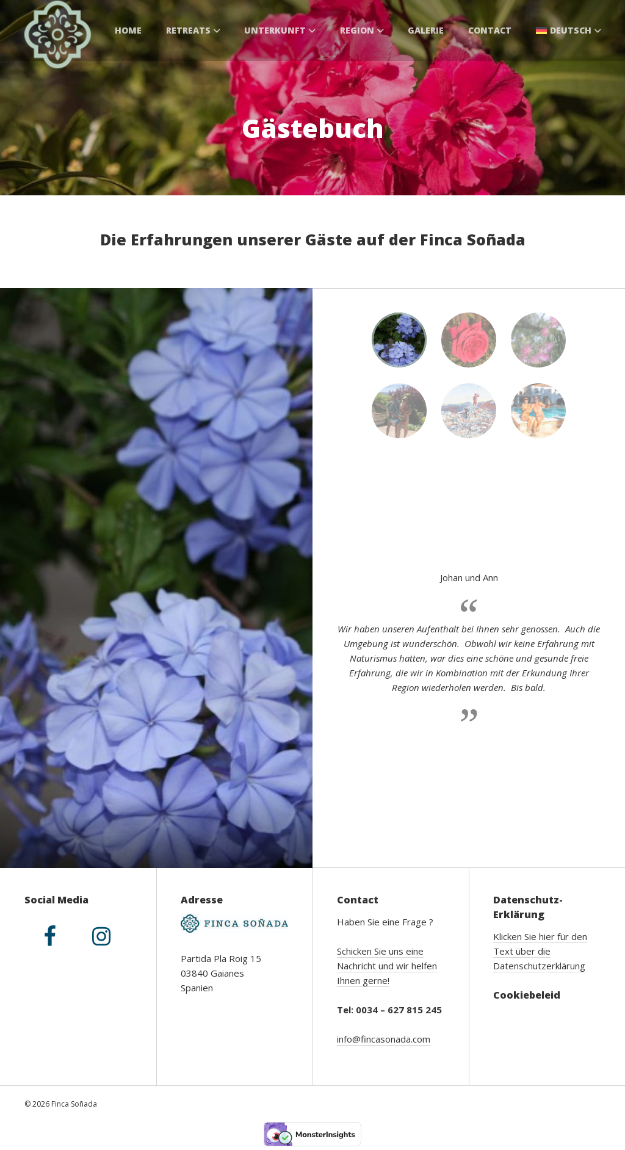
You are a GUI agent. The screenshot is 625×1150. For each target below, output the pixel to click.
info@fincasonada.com (383, 1039)
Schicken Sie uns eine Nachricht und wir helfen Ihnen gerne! (387, 965)
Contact (489, 30)
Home (128, 30)
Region (362, 30)
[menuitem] (568, 30)
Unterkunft (280, 30)
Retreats (193, 30)
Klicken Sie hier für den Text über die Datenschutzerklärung (540, 951)
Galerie (426, 30)
